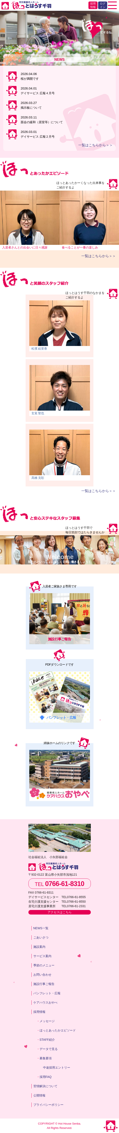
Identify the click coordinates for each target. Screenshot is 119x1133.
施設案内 (39, 946)
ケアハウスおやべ (45, 1002)
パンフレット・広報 (46, 993)
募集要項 (46, 1058)
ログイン (102, 5)
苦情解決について (45, 1086)
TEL (59, 884)
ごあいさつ (40, 937)
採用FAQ (46, 1077)
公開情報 (39, 1095)
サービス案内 (42, 956)
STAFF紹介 (47, 1039)
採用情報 (93, 5)
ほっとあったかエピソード (58, 1030)
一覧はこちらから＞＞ (95, 145)
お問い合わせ (42, 974)
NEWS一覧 (40, 928)
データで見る (49, 1049)
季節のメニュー (43, 965)
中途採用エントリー (56, 1067)
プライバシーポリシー (48, 1104)
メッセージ (47, 1021)
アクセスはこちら (60, 912)
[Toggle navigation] (112, 5)
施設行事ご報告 (43, 984)
